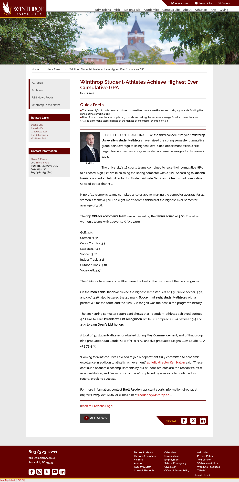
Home (35, 69)
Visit (117, 9)
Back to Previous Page (96, 406)
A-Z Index (202, 452)
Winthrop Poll (38, 138)
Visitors (138, 459)
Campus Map (171, 456)
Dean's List (37, 124)
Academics (151, 9)
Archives (37, 90)
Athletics (201, 9)
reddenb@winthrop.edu (154, 395)
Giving (224, 9)
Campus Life (171, 9)
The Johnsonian (39, 135)
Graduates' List (39, 131)
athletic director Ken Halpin (166, 362)
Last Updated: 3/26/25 (12, 480)
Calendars (170, 452)
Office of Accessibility (176, 470)
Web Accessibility (207, 463)
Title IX (201, 470)
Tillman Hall (42, 162)
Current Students (144, 470)
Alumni (138, 463)
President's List (39, 128)
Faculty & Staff (142, 466)
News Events (54, 69)
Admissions (103, 9)
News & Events (39, 159)
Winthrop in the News (46, 105)
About (187, 9)
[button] (18, 35)
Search (226, 3)
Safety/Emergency (175, 463)
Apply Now (181, 3)
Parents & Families (145, 456)
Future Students (143, 452)
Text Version (204, 459)
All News (37, 82)
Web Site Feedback (208, 466)
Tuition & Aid (131, 9)
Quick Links (205, 3)
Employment (171, 459)
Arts (213, 9)
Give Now (170, 466)
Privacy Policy (205, 456)
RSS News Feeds (42, 97)
